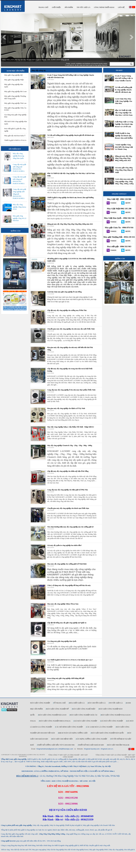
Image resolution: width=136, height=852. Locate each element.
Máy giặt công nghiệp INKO (98, 850)
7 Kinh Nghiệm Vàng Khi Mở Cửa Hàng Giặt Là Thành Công (124, 147)
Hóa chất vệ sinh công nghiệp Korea (76, 850)
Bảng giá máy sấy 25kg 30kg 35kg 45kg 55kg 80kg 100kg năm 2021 (123, 158)
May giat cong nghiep (39, 850)
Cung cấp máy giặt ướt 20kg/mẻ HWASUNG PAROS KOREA (19, 180)
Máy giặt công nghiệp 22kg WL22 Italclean (19, 218)
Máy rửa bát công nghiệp (55, 850)
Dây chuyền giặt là (96, 703)
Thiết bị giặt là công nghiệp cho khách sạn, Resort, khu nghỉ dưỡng (124, 135)
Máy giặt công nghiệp (40, 703)
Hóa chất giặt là (76, 703)
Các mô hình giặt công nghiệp (69, 727)
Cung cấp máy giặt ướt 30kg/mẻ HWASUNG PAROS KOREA (19, 167)
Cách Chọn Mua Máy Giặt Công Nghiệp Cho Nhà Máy (123, 101)
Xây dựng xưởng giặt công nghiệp (91, 739)
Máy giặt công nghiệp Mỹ (13, 75)
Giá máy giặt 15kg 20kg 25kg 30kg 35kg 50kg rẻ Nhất (124, 170)
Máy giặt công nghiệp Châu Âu (83, 715)
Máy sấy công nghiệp (116, 850)
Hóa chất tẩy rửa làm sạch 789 (21, 850)
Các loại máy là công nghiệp (99, 727)
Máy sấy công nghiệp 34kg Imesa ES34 (19, 207)
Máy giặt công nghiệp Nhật (14, 80)
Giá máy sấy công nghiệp (112, 721)
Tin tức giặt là (116, 703)
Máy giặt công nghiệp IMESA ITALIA (54, 721)
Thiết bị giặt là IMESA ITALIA (15, 140)
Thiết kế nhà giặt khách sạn (91, 745)
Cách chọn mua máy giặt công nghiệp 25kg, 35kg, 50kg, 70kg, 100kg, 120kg (124, 181)
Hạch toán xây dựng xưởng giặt (73, 733)
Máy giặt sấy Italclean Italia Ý (15, 136)
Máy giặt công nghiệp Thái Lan (15, 103)
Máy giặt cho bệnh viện (62, 739)
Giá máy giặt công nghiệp (85, 721)
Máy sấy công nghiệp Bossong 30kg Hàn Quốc (18, 155)
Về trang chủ (59, 703)
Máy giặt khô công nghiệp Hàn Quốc (107, 733)
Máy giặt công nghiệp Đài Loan (15, 91)
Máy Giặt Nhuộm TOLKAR (118, 745)
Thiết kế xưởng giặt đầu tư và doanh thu (56, 745)
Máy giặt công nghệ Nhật (83, 709)
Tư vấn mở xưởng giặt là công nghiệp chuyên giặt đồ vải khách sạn (123, 89)
